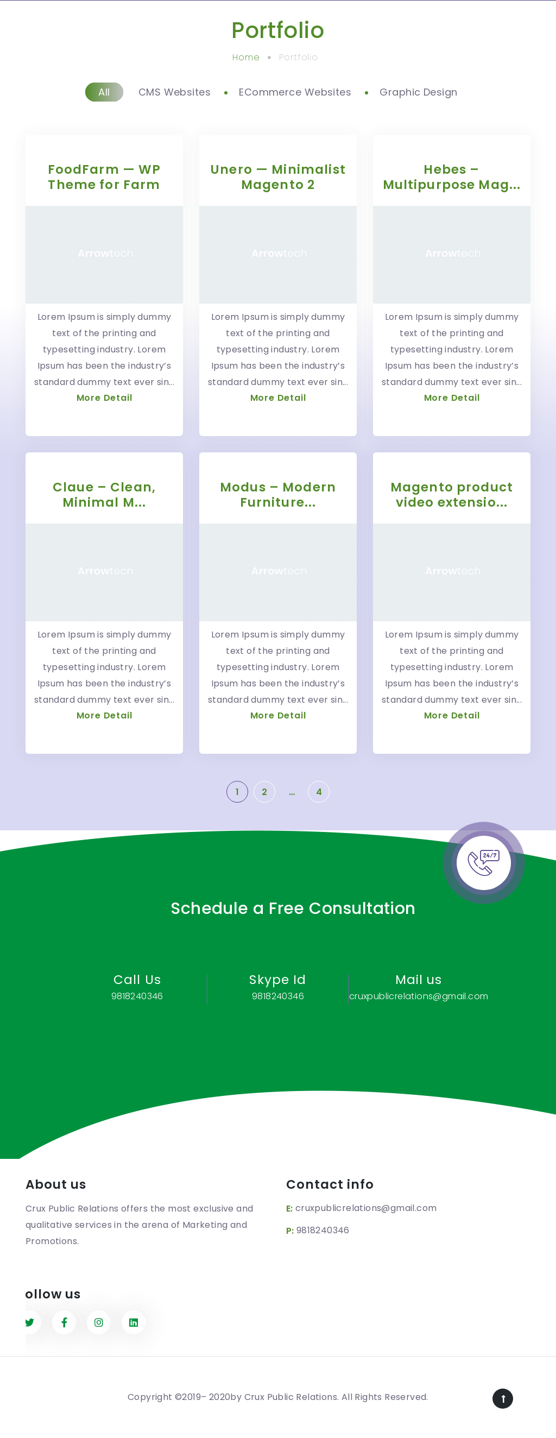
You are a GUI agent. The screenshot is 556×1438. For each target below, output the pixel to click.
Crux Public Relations (290, 1397)
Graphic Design (418, 92)
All (104, 92)
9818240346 (323, 1230)
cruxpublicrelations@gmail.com (366, 1208)
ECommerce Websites (295, 92)
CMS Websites (174, 92)
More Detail (104, 398)
